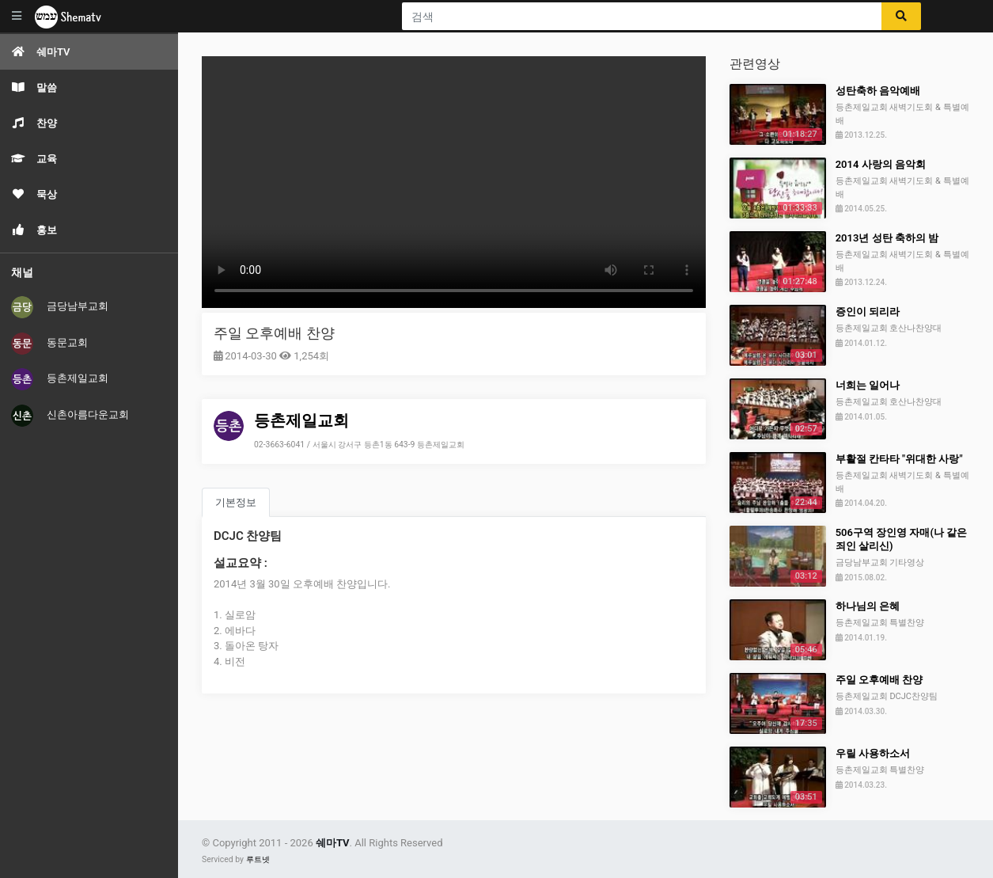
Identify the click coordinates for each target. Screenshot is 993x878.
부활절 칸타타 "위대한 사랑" (899, 459)
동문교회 (49, 344)
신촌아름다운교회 (70, 416)
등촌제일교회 (59, 379)
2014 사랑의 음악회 (881, 164)
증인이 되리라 (868, 311)
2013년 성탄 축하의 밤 (887, 238)
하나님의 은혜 (868, 606)
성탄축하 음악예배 (878, 91)
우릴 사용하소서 (873, 753)
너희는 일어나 (868, 385)
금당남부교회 (59, 307)
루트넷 (258, 859)
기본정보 (235, 502)
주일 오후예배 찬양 (274, 333)
